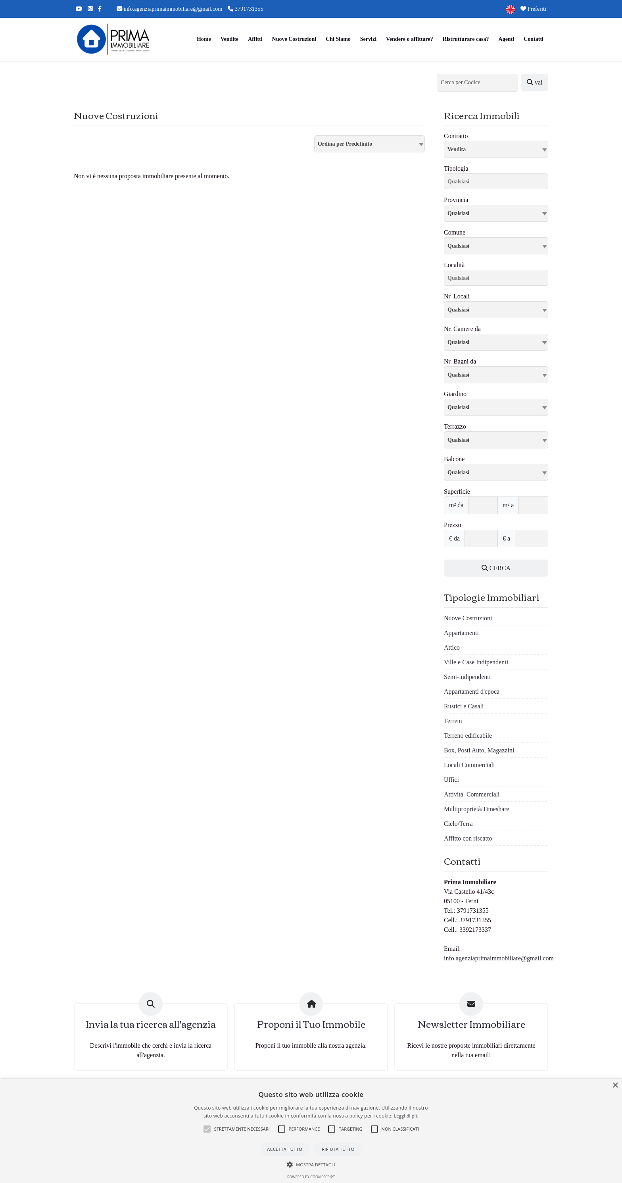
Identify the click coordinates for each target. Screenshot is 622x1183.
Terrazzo (455, 426)
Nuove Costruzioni (294, 39)
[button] (207, 1129)
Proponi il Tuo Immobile (311, 1023)
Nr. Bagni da (460, 361)
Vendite (229, 39)
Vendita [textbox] (456, 149)
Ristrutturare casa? (466, 39)
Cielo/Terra (458, 823)
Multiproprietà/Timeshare (476, 809)
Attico (452, 647)
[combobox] (369, 143)
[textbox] (496, 213)
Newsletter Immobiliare (471, 1023)
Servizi (368, 39)
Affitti (255, 39)
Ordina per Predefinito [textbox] (345, 144)
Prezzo (452, 524)
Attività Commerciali (471, 794)
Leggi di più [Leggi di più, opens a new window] (406, 1116)
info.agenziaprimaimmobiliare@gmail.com (170, 9)
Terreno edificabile (468, 735)
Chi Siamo (338, 39)
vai (535, 82)
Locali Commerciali (469, 765)
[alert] (311, 1131)
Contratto (456, 136)
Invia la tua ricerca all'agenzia (151, 1023)
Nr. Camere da (462, 328)
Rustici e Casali (464, 706)
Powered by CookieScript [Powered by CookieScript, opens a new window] (311, 1176)
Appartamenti (461, 632)
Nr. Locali (457, 296)
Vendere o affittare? (409, 39)
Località (454, 265)
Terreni (453, 720)
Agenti (506, 39)
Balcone (454, 459)
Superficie (457, 491)
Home (204, 39)
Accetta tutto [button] (284, 1149)
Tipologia (456, 168)
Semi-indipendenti (467, 676)
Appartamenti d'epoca (471, 691)
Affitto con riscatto (468, 838)
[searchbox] (498, 183)
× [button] (615, 1086)
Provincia (456, 199)
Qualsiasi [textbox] (458, 246)
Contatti (533, 39)
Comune (454, 232)
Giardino (455, 393)
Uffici (451, 779)
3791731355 (245, 9)
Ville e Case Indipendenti (476, 662)
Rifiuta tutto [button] (338, 1149)
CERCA (496, 568)
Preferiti (533, 9)
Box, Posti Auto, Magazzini (479, 750)
